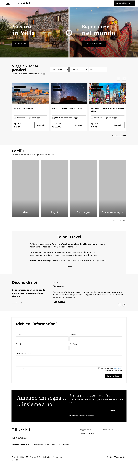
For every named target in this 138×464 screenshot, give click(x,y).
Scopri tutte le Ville (119, 220)
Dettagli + (41, 125)
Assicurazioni (108, 430)
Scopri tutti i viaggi (119, 135)
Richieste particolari (24, 354)
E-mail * (19, 344)
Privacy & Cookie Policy (40, 457)
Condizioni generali (87, 433)
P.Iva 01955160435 (20, 457)
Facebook (50, 445)
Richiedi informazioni (124, 3)
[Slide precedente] (118, 79)
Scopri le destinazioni (94, 44)
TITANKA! (117, 457)
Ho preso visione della (83, 415)
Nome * (19, 335)
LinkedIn (64, 445)
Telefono (73, 344)
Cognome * (74, 335)
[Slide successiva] (124, 79)
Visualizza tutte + (18, 303)
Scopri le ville (20, 44)
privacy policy (117, 368)
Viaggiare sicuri (85, 430)
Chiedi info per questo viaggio (28, 118)
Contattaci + (69, 266)
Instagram (37, 445)
